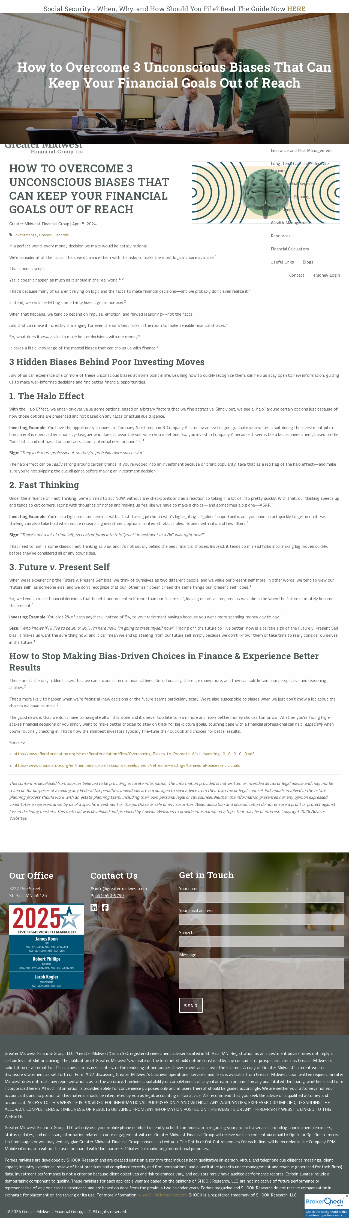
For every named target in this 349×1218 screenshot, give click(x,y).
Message (207, 954)
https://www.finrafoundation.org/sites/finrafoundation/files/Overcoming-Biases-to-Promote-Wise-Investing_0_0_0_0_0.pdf (134, 754)
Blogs (308, 262)
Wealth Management (291, 223)
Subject (205, 932)
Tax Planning (283, 209)
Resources (281, 236)
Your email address (215, 910)
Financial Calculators (290, 249)
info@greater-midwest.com (121, 888)
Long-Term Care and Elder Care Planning (300, 167)
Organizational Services (293, 183)
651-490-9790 (109, 895)
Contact (297, 275)
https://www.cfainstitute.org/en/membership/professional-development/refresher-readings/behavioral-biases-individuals (127, 765)
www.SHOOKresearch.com (162, 1195)
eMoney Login (326, 275)
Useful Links (282, 262)
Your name (208, 888)
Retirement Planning (290, 196)
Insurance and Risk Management (301, 150)
